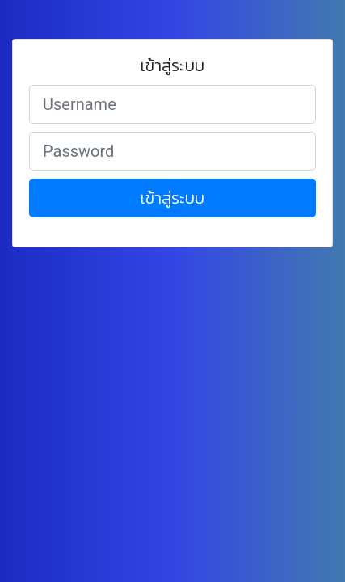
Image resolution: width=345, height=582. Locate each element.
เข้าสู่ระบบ (172, 198)
